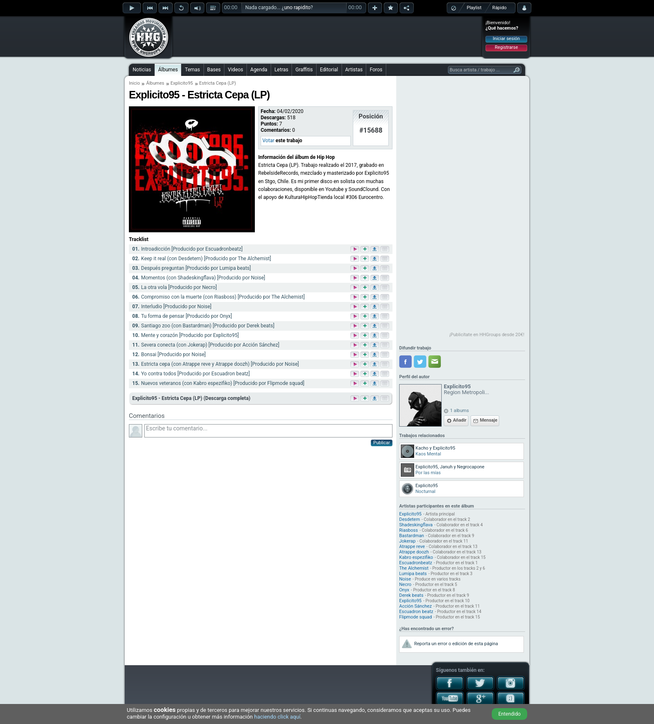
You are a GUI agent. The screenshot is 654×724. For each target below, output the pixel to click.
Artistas (354, 70)
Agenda (258, 70)
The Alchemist (413, 568)
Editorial (329, 70)
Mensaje (488, 420)
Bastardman (411, 535)
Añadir (459, 420)
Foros (376, 70)
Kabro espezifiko (416, 557)
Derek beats (411, 595)
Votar (268, 140)
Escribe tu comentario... (268, 430)
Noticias (142, 70)
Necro (405, 584)
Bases (214, 70)
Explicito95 (182, 83)
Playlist (474, 7)
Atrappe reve (412, 546)
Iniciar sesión (506, 38)
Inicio (134, 83)
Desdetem (409, 519)
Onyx (404, 590)
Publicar (381, 442)
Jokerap (407, 541)
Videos (235, 70)
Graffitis (304, 70)
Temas (192, 70)
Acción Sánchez (415, 606)
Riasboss (408, 530)
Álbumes (168, 70)
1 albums (459, 410)
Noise (405, 579)
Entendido (509, 714)
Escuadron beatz (416, 611)
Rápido (499, 7)
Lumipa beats (413, 573)
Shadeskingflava (416, 525)
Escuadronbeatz (415, 563)
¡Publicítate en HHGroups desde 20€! (486, 334)
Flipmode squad (415, 617)
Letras (281, 70)
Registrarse (506, 47)
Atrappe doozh (414, 552)
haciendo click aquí (277, 717)
